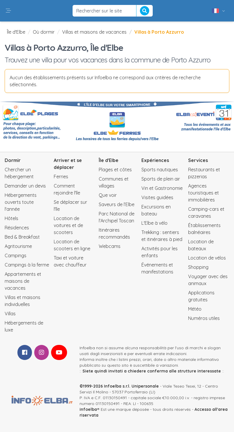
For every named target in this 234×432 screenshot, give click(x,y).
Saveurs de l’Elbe (116, 204)
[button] (8, 10)
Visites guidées (157, 197)
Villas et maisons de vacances (94, 32)
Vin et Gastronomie (162, 188)
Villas (10, 313)
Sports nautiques (159, 169)
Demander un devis (25, 186)
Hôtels (11, 218)
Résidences (17, 228)
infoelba (88, 409)
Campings (15, 255)
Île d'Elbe (16, 32)
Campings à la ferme (27, 265)
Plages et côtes (115, 169)
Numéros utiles (204, 318)
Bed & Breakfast (22, 237)
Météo (194, 309)
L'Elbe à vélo (154, 223)
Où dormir (44, 32)
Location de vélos (207, 258)
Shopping (198, 267)
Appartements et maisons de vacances (23, 281)
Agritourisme (18, 246)
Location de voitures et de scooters (68, 225)
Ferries (61, 176)
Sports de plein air (160, 179)
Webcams (109, 246)
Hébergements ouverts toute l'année (21, 202)
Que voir (108, 195)
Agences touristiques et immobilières (203, 193)
